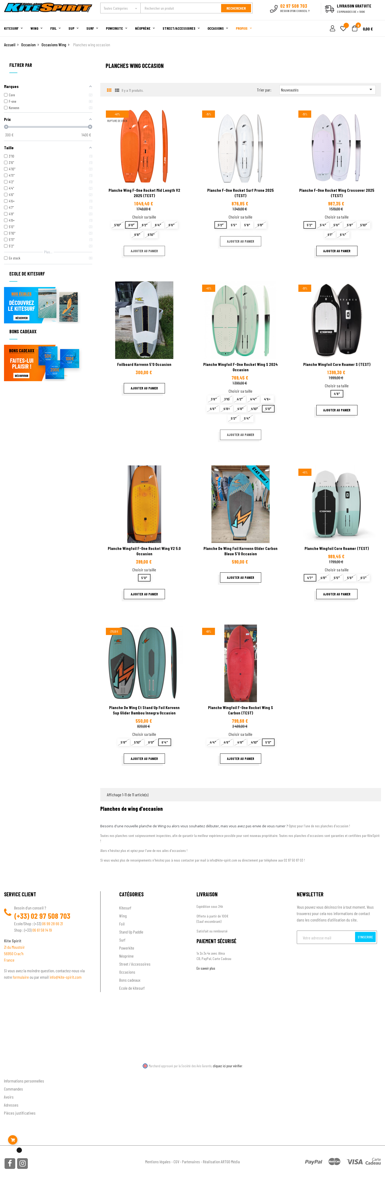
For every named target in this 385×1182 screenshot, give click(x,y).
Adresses (11, 1104)
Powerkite (126, 947)
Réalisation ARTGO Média (221, 1161)
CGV (176, 1161)
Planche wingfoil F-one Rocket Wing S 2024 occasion (240, 367)
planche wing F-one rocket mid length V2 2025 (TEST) (144, 193)
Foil (122, 923)
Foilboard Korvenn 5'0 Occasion (144, 364)
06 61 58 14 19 (42, 929)
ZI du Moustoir (14, 947)
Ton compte (13, 1072)
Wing (123, 915)
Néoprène (126, 955)
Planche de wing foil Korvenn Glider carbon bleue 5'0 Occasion (240, 551)
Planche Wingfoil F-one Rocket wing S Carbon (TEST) (240, 710)
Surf (122, 939)
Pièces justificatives (20, 1112)
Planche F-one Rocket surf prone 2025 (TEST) (240, 193)
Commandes (13, 1088)
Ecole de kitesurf (132, 987)
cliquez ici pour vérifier (227, 1066)
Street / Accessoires (135, 963)
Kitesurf (125, 907)
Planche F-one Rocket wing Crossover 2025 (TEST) (336, 193)
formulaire (21, 977)
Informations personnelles (24, 1080)
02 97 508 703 (50, 915)
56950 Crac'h (14, 953)
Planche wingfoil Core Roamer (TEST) (337, 548)
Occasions (127, 971)
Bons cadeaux (129, 979)
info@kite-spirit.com (65, 977)
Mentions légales (158, 1161)
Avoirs (9, 1096)
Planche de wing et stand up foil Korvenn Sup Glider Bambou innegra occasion (144, 710)
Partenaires (191, 1161)
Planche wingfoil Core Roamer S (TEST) (337, 364)
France (9, 959)
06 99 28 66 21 (52, 923)
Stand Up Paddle (131, 931)
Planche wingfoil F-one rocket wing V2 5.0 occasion (144, 551)
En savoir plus (206, 968)
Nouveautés (327, 89)
